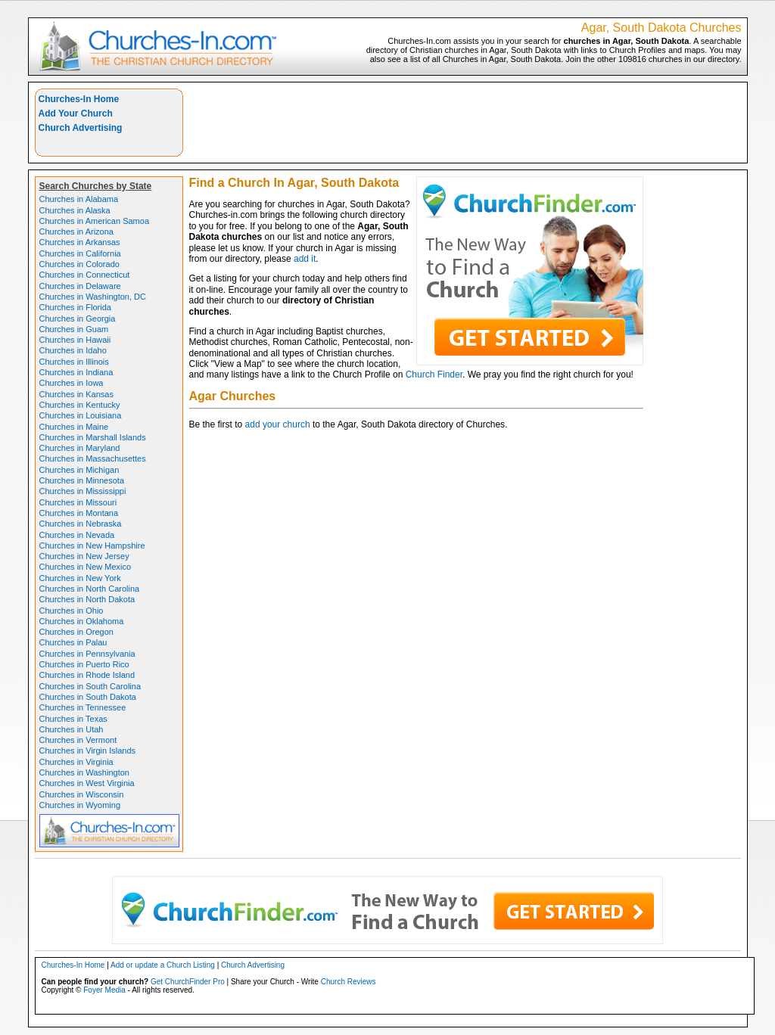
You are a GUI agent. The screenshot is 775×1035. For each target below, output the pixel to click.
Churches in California (80, 253)
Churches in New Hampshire (92, 545)
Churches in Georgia (77, 318)
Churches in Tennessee (82, 707)
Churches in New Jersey (84, 556)
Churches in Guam (74, 329)
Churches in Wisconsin (81, 794)
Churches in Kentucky (79, 404)
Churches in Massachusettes (92, 458)
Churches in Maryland (79, 447)
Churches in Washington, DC (92, 296)
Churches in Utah (71, 729)
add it (305, 258)
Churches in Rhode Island (87, 674)
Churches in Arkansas (79, 242)
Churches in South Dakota (87, 696)
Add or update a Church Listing (162, 965)
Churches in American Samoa (94, 220)
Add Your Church (76, 113)
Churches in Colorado (79, 264)
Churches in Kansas (76, 394)
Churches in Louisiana (80, 415)
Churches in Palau (73, 642)
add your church (277, 424)
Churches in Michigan (79, 469)
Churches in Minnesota (82, 480)
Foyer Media (104, 990)
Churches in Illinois (74, 361)
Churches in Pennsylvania (87, 653)
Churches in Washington (84, 772)
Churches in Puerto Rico (84, 664)
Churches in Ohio (71, 610)
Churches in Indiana (76, 372)
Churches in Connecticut (84, 274)
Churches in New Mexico (85, 566)
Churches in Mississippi (82, 491)
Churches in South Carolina (90, 686)
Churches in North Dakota (87, 599)
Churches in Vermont (78, 739)
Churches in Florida (75, 307)
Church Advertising (81, 128)
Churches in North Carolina (89, 588)
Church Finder (434, 374)
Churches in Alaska (74, 210)
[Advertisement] (465, 123)
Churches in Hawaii (75, 339)
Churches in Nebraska (80, 523)
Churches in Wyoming (80, 805)
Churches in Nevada (77, 534)
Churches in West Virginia (87, 783)
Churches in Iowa (71, 382)
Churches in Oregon (76, 631)
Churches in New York (80, 578)
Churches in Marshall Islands (92, 437)
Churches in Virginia (76, 761)
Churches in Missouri (78, 502)
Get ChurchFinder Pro (188, 982)
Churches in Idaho (73, 350)
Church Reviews (348, 982)
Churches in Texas (73, 718)
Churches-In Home (79, 99)
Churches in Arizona (76, 231)
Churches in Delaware (80, 286)
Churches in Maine (74, 426)
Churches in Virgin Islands (87, 750)
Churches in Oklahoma (81, 621)
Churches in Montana (79, 513)
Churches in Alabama (79, 199)
